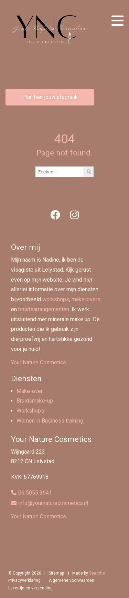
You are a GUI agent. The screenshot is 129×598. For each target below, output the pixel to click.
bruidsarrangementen (43, 309)
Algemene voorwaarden (71, 580)
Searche (97, 573)
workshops (55, 299)
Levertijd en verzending (30, 588)
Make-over (30, 391)
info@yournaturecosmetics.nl (53, 503)
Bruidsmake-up (35, 400)
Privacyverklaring (24, 580)
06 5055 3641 (35, 492)
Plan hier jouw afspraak (50, 97)
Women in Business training (50, 420)
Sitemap (56, 573)
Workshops (30, 410)
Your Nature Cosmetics (38, 362)
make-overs (86, 299)
